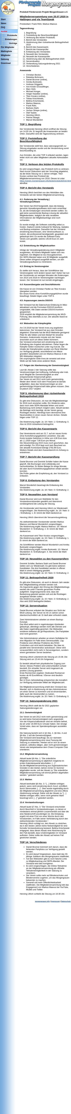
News (3, 23)
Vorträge (13, 43)
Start (3, 19)
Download (6, 63)
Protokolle (12, 35)
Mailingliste (6, 51)
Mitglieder (5, 55)
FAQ (3, 27)
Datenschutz (66, 901)
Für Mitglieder (7, 47)
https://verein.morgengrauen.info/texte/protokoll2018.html (45, 181)
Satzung (5, 59)
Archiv (4, 31)
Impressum (55, 901)
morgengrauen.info (42, 901)
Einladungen (11, 39)
